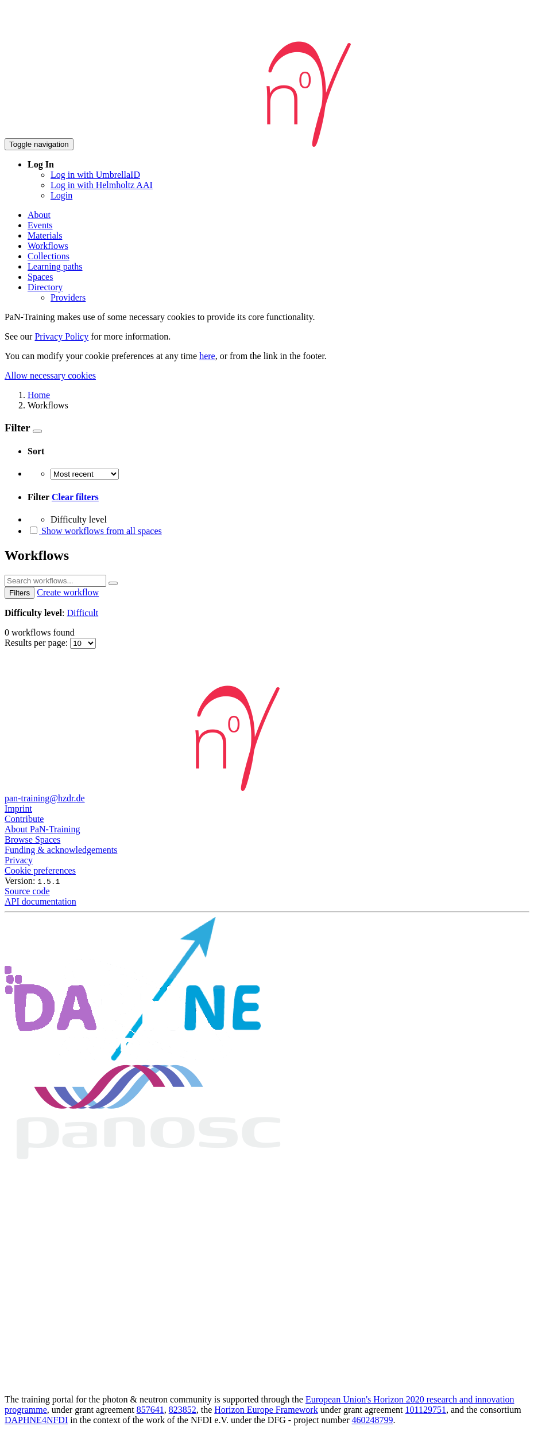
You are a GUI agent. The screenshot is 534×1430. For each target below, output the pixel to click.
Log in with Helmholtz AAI (102, 185)
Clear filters (75, 497)
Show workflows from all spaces (95, 531)
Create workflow (68, 592)
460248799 (372, 1420)
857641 (150, 1410)
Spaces (40, 277)
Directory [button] (45, 287)
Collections (48, 256)
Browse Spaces (32, 839)
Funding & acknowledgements (61, 850)
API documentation (40, 901)
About (39, 215)
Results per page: (37, 643)
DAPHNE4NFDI (36, 1420)
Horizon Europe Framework (266, 1410)
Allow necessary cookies (50, 375)
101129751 (425, 1410)
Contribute (24, 819)
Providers (68, 297)
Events (40, 225)
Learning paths (55, 266)
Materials (45, 235)
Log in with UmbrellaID (95, 175)
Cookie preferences (40, 870)
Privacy (19, 860)
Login (61, 195)
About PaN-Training (42, 829)
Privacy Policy (61, 336)
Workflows (48, 246)
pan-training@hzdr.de (45, 798)
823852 (182, 1410)
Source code (27, 891)
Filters (19, 593)
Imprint (18, 808)
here (207, 356)
